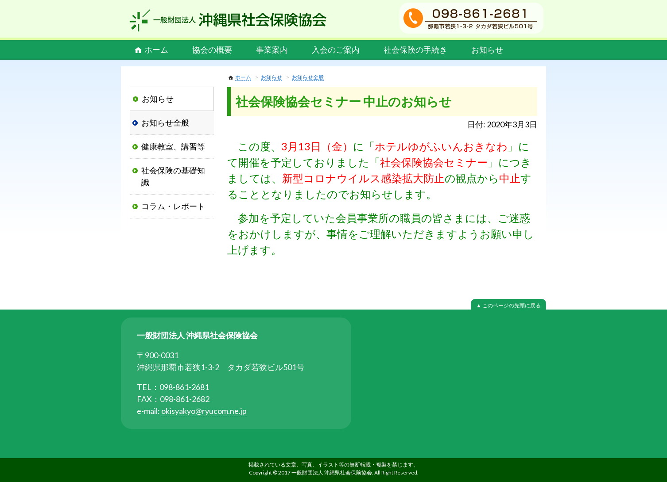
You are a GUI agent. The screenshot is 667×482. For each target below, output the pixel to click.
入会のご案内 (336, 49)
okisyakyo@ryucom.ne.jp (204, 411)
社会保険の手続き (415, 49)
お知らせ (487, 49)
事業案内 (272, 49)
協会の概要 (212, 49)
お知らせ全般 (308, 77)
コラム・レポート (173, 206)
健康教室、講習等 (173, 146)
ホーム (156, 49)
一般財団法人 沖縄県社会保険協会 (228, 20)
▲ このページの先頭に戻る (508, 305)
